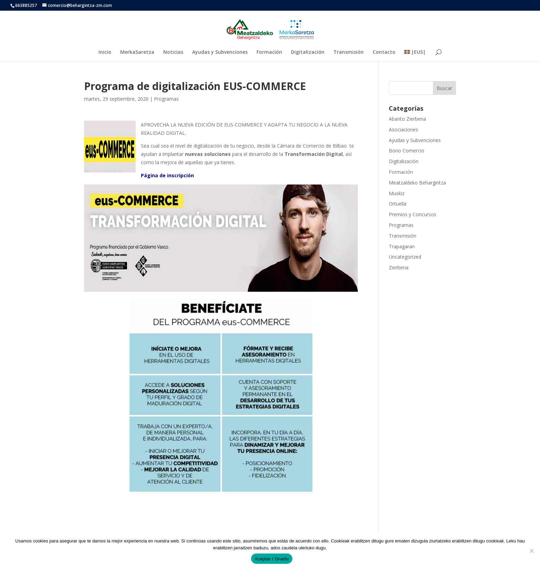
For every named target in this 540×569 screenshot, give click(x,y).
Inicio (104, 52)
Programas (166, 99)
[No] (531, 550)
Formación (269, 52)
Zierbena (398, 267)
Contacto (384, 52)
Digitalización (307, 52)
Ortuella (397, 203)
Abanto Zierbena (407, 119)
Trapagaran (402, 246)
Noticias (173, 52)
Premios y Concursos (412, 214)
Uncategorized (405, 256)
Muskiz (396, 193)
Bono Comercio (406, 150)
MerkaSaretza (137, 52)
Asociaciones (403, 129)
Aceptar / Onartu (272, 558)
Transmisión (348, 52)
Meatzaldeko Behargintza (417, 182)
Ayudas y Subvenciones (220, 52)
